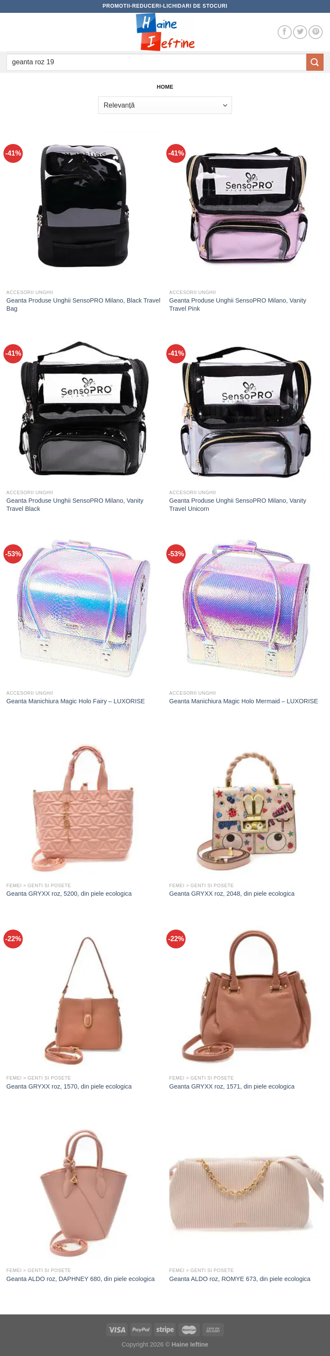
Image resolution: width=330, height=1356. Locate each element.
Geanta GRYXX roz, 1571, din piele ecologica (232, 1086)
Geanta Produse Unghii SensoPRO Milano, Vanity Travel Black (75, 504)
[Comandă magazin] (165, 105)
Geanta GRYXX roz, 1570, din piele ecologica (69, 1086)
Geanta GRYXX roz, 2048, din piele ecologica (232, 893)
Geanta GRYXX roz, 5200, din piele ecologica (69, 893)
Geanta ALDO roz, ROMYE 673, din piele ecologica (240, 1278)
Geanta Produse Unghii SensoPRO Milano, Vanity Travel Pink (237, 304)
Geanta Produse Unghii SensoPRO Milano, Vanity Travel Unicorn (237, 504)
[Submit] (315, 62)
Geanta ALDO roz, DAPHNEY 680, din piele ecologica (80, 1278)
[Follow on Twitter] (300, 32)
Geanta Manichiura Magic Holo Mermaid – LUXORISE (243, 701)
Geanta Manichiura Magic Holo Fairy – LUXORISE (75, 701)
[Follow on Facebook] (285, 32)
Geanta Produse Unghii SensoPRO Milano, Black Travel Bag (83, 304)
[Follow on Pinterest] (316, 32)
